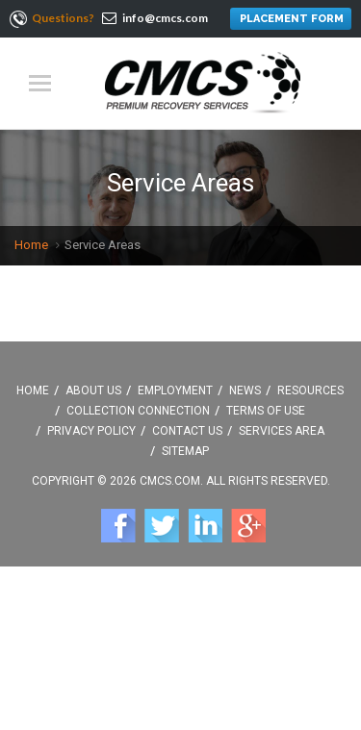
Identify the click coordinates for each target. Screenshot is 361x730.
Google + (248, 525)
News (245, 390)
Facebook (118, 525)
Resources (310, 390)
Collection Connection (138, 410)
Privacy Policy (91, 431)
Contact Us (187, 431)
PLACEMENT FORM (292, 19)
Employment (175, 390)
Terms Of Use (265, 410)
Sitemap (185, 451)
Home (31, 245)
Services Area (281, 431)
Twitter (161, 525)
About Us (93, 390)
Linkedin (205, 525)
